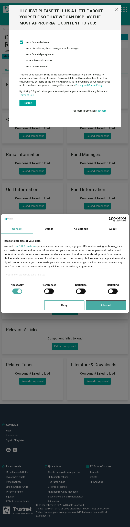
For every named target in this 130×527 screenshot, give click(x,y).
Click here (101, 110)
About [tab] (112, 228)
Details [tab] (49, 228)
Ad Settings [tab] (81, 228)
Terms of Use (26, 95)
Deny (64, 305)
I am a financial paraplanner (39, 54)
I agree (28, 102)
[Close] (116, 9)
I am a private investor (36, 66)
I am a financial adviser (37, 42)
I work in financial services (38, 60)
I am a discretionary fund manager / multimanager (52, 48)
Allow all (106, 305)
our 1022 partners (25, 246)
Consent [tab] (17, 228)
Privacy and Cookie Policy (88, 85)
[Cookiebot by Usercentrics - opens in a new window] (111, 219)
